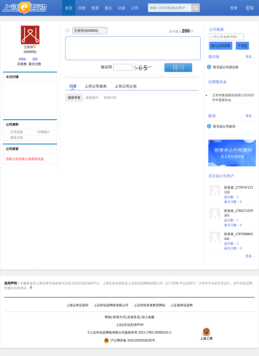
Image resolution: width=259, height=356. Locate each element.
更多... (250, 56)
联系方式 (119, 317)
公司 (134, 8)
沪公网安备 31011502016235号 (129, 340)
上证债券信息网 (181, 305)
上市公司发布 (96, 86)
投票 (95, 8)
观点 (108, 8)
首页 (68, 8)
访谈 (121, 8)
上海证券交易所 (77, 305)
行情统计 (43, 132)
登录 (234, 8)
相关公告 (16, 137)
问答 (82, 8)
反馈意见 (133, 317)
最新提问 (92, 97)
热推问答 (110, 97)
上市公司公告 (126, 86)
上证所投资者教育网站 (149, 305)
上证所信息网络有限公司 (111, 305)
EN (249, 8)
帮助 (108, 317)
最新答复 (74, 97)
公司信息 (16, 132)
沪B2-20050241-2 (159, 332)
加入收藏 (148, 317)
